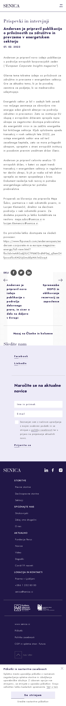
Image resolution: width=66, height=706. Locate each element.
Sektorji (18, 500)
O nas (17, 526)
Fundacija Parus (23, 539)
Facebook (21, 356)
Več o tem (52, 687)
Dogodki (19, 559)
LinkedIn (20, 363)
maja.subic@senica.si (28, 219)
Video (17, 552)
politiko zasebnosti (42, 430)
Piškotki (19, 630)
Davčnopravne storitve (26, 493)
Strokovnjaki (21, 513)
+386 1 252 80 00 (25, 585)
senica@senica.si (23, 591)
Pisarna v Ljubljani (24, 578)
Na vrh (23, 654)
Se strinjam (33, 695)
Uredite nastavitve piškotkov (33, 701)
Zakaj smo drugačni (25, 519)
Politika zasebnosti (25, 637)
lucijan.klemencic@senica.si (21, 223)
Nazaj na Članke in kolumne (33, 333)
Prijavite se (22, 445)
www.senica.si (22, 624)
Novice (18, 546)
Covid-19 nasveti (23, 565)
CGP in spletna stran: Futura (30, 643)
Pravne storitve (22, 487)
